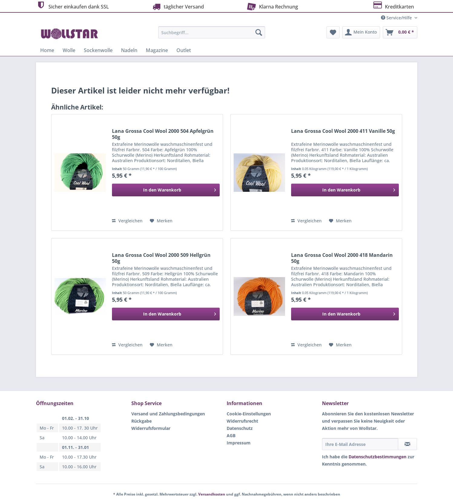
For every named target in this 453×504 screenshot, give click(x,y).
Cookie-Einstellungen (249, 414)
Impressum (239, 443)
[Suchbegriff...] (211, 32)
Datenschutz (240, 428)
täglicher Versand (177, 6)
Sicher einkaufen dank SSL (72, 6)
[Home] (47, 50)
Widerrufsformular (150, 428)
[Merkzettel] (333, 32)
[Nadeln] (129, 50)
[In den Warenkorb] (166, 190)
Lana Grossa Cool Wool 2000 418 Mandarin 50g (342, 258)
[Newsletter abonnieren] (407, 444)
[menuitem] (211, 35)
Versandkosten (211, 494)
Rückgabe (141, 421)
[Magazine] (157, 50)
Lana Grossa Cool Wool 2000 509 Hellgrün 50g (161, 258)
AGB (231, 435)
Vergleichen (127, 221)
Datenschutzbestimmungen (377, 457)
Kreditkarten (393, 6)
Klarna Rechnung (271, 6)
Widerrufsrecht (242, 421)
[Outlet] (183, 50)
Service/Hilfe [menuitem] (397, 18)
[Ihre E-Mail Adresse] (360, 444)
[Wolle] (69, 50)
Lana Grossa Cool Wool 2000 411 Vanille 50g (343, 131)
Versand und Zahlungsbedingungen (168, 414)
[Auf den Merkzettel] (161, 220)
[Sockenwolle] (98, 50)
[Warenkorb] (400, 32)
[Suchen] (258, 32)
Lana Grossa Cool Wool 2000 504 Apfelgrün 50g (163, 134)
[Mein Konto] (361, 32)
